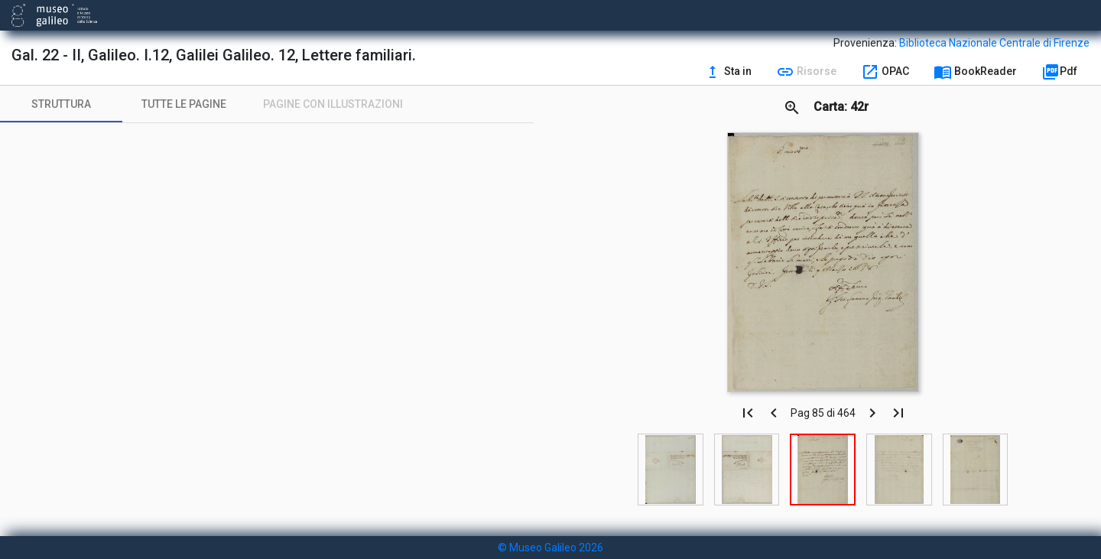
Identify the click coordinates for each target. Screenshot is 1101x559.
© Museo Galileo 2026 (550, 547)
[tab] (61, 104)
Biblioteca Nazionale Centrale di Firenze (994, 43)
